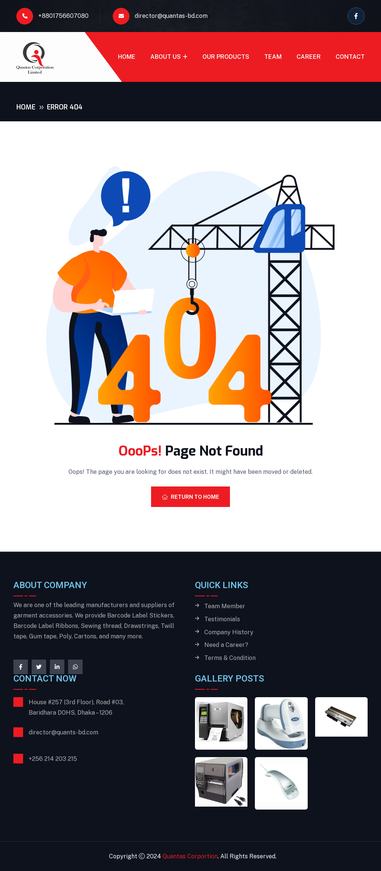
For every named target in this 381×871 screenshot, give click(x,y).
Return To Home (190, 497)
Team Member (224, 606)
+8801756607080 (52, 16)
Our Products (225, 56)
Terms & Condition (230, 658)
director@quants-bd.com (63, 732)
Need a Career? (226, 645)
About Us (165, 56)
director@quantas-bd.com (160, 16)
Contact (350, 56)
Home (126, 56)
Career (309, 56)
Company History (228, 632)
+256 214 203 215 (53, 758)
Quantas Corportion (190, 856)
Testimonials (222, 619)
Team (273, 56)
